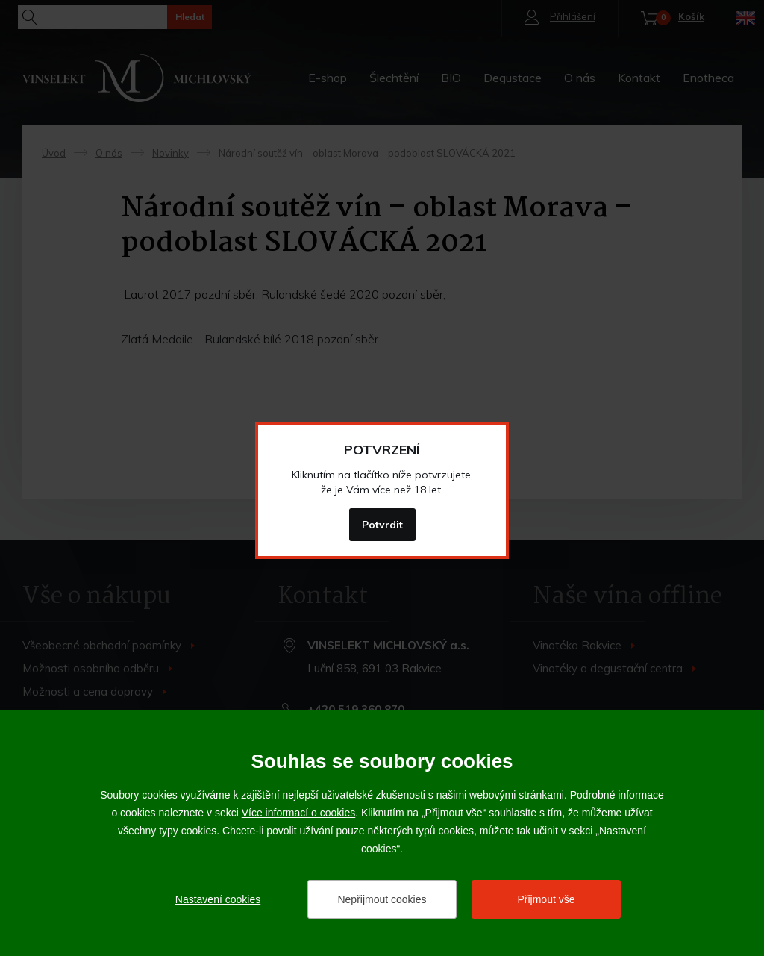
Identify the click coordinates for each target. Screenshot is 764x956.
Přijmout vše (545, 899)
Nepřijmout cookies (381, 899)
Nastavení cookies (217, 899)
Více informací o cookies (299, 813)
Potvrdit (382, 524)
